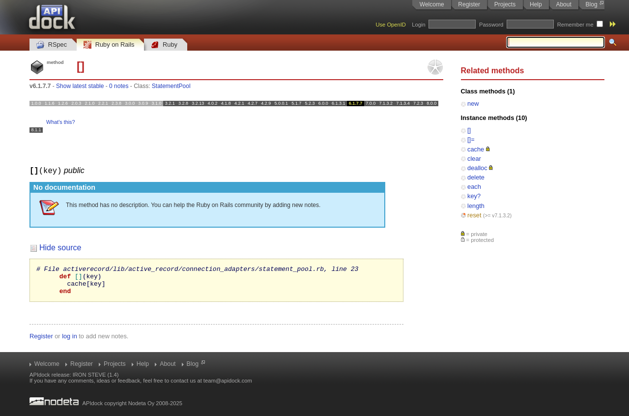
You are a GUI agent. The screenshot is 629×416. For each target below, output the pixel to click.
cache (475, 149)
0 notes (118, 86)
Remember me (575, 25)
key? (474, 196)
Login (418, 25)
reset (474, 215)
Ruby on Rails (109, 45)
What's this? (60, 122)
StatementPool (171, 86)
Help (536, 4)
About (563, 4)
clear (474, 158)
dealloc (477, 168)
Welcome (432, 4)
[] (469, 130)
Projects (504, 4)
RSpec (51, 45)
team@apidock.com (227, 381)
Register (469, 4)
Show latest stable (80, 86)
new (473, 103)
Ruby (164, 45)
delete (476, 177)
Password (491, 25)
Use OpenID (390, 25)
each (474, 186)
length (476, 205)
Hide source (60, 247)
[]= (471, 139)
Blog (592, 4)
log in (69, 341)
